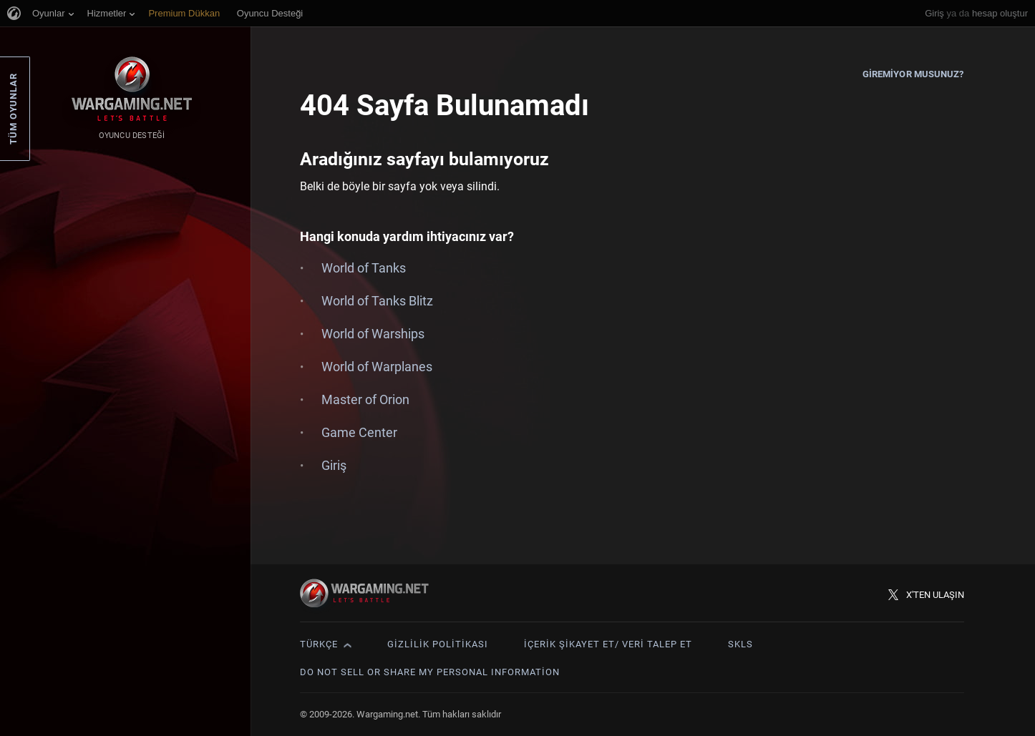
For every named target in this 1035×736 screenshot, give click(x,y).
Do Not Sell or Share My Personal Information (430, 672)
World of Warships (372, 333)
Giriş (934, 13)
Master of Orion (365, 399)
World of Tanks (363, 267)
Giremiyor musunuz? (913, 74)
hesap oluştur (1000, 13)
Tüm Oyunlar (13, 108)
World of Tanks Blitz (377, 300)
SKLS (740, 644)
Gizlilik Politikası (437, 644)
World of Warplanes (376, 366)
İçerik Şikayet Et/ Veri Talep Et (608, 644)
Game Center (359, 432)
